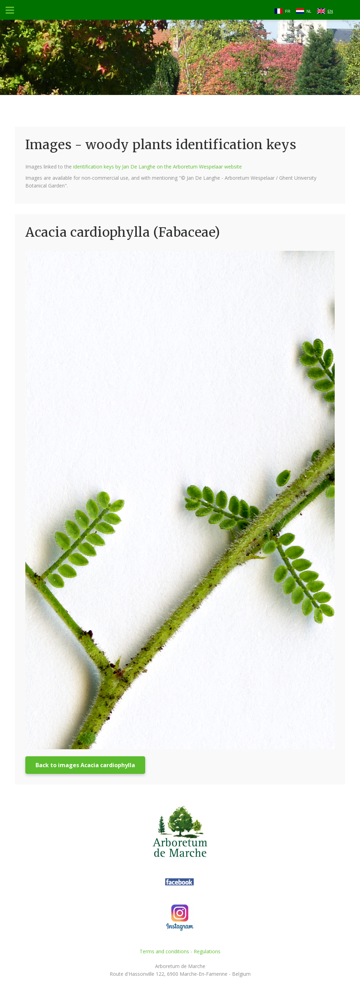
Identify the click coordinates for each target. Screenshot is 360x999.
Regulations (207, 951)
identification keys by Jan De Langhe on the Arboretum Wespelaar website (157, 166)
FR (287, 11)
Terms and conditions (164, 951)
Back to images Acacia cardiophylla (85, 765)
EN (330, 11)
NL (309, 11)
